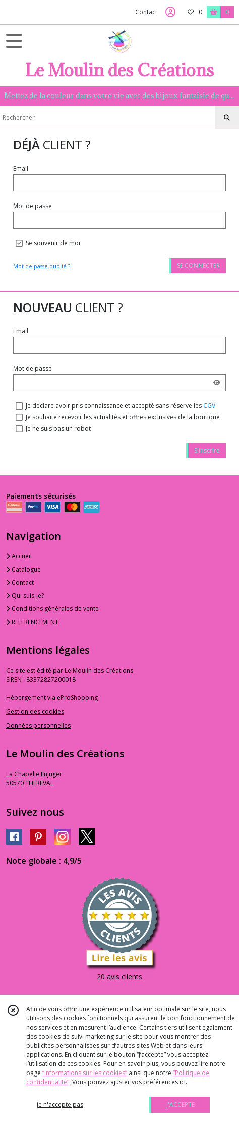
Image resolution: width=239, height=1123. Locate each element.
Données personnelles (38, 725)
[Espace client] (170, 12)
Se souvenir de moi (53, 243)
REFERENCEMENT (32, 622)
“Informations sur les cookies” (84, 1072)
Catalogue (23, 569)
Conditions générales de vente (52, 608)
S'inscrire (207, 450)
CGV (209, 405)
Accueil (19, 556)
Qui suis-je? (25, 595)
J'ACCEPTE (180, 1104)
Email (20, 168)
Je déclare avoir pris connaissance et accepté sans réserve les (120, 405)
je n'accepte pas (60, 1104)
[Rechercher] (227, 118)
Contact (146, 12)
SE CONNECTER (198, 265)
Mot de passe (32, 205)
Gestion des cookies (35, 711)
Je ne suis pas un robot (58, 428)
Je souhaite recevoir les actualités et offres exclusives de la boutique (123, 417)
